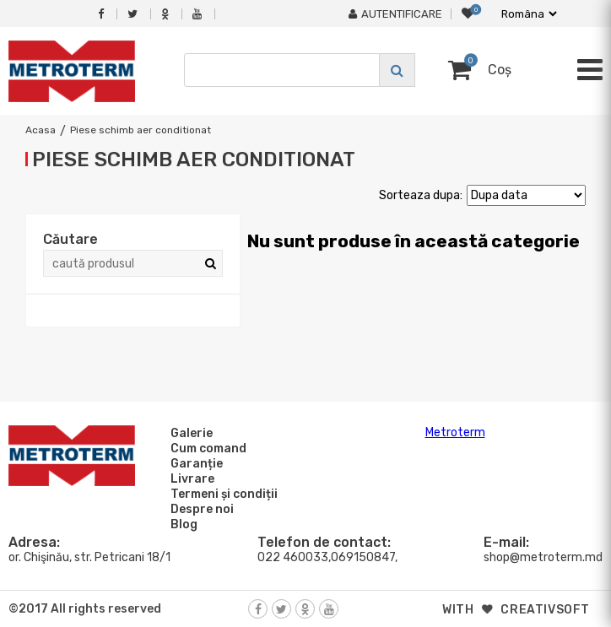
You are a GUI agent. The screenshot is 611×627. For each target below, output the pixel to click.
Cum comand (205, 448)
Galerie (189, 433)
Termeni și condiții (221, 493)
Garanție (194, 463)
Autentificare (395, 14)
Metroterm (455, 432)
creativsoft (545, 610)
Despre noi (199, 508)
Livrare (189, 478)
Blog (181, 524)
